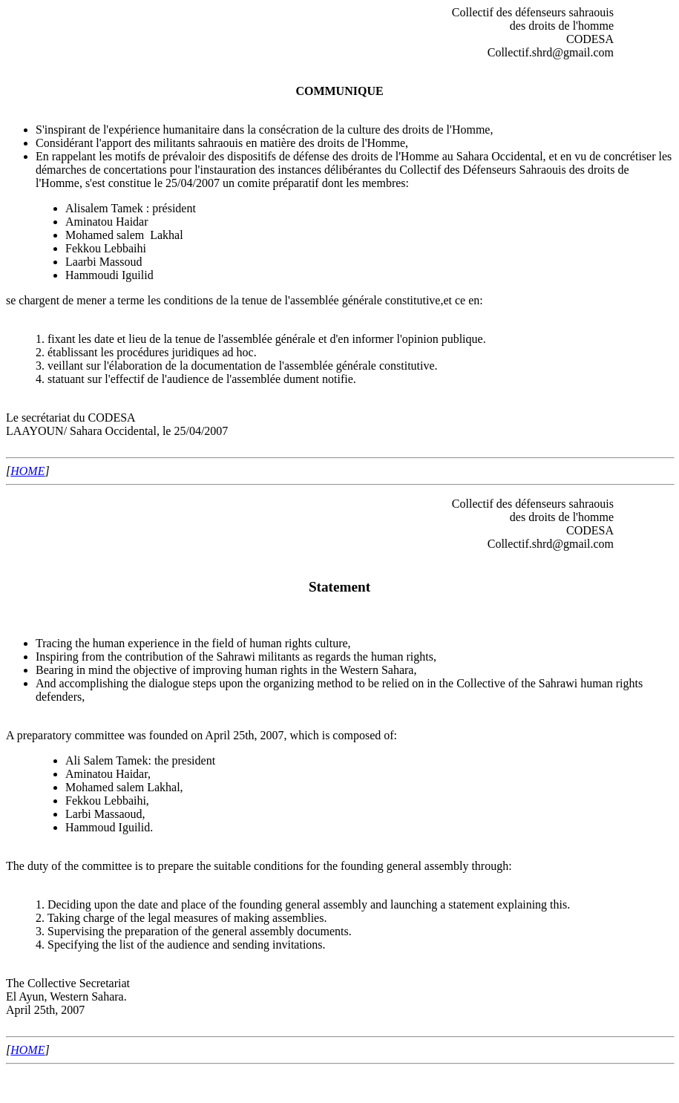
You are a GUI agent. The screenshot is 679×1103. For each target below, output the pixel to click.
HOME (27, 471)
